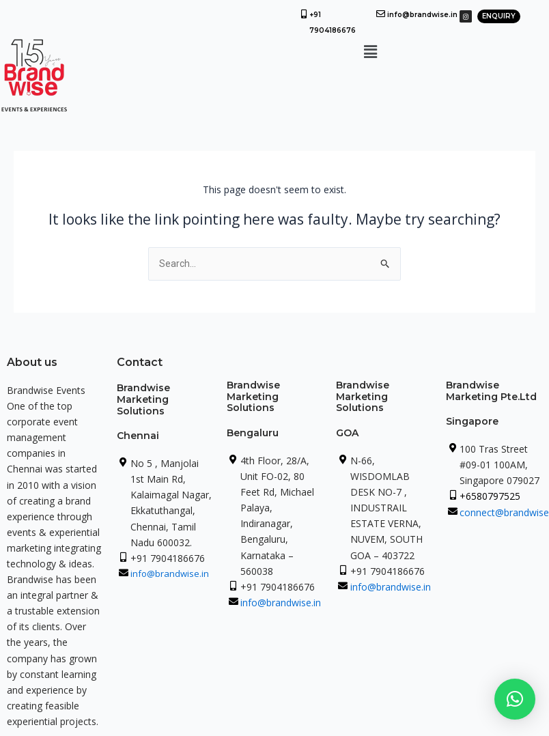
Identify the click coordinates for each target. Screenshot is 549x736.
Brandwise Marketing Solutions (143, 399)
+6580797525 (490, 496)
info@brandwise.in (422, 14)
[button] (370, 51)
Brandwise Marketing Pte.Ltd (491, 391)
